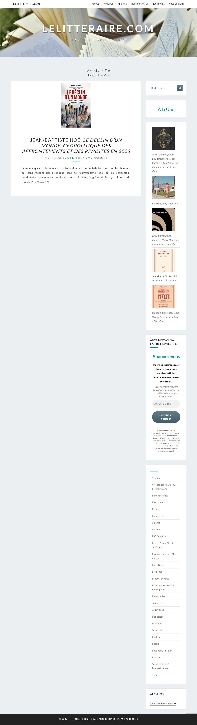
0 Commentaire (97, 157)
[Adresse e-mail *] (166, 404)
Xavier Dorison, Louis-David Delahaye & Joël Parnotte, (165, 163)
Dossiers (156, 529)
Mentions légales (127, 718)
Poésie (155, 643)
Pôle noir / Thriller (162, 650)
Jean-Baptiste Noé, (76, 145)
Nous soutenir (176, 3)
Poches (156, 636)
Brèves (155, 509)
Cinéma (156, 522)
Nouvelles (157, 623)
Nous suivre (159, 3)
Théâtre (156, 675)
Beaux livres (158, 502)
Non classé (157, 616)
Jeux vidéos (158, 609)
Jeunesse (157, 603)
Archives (122, 3)
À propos (108, 3)
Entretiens (157, 564)
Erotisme (157, 571)
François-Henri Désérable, (166, 317)
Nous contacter (139, 3)
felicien (79, 157)
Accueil (95, 3)
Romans (156, 657)
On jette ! (157, 630)
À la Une (156, 477)
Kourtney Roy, (164, 203)
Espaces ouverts (160, 578)
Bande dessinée (160, 495)
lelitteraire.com (26, 4)
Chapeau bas (158, 516)
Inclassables (158, 596)
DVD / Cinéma (159, 536)
